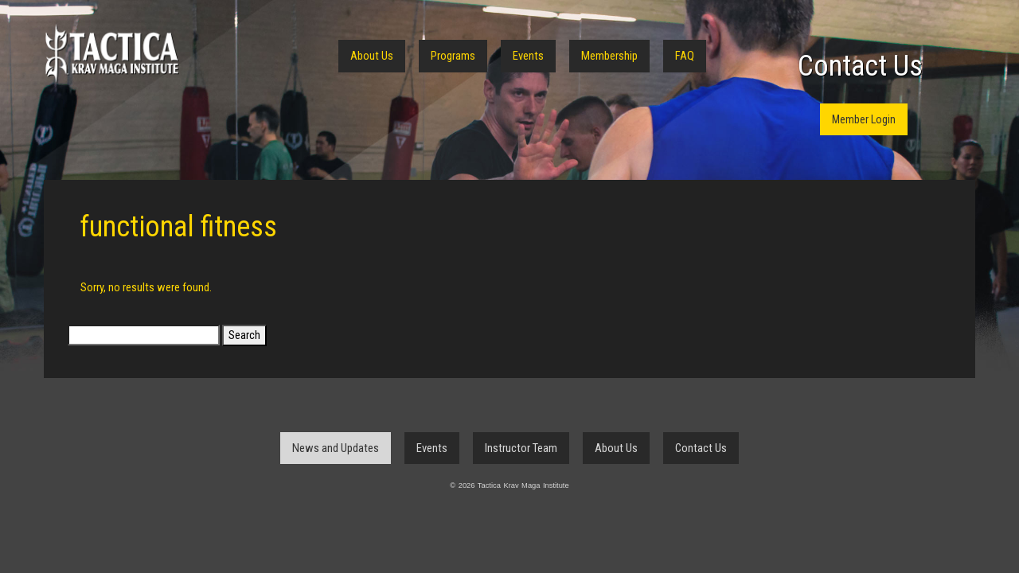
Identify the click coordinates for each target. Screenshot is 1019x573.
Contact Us (860, 66)
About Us (371, 56)
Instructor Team (521, 448)
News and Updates (335, 448)
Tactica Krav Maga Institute (111, 54)
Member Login (864, 119)
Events (528, 56)
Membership (609, 56)
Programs (453, 56)
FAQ (684, 56)
